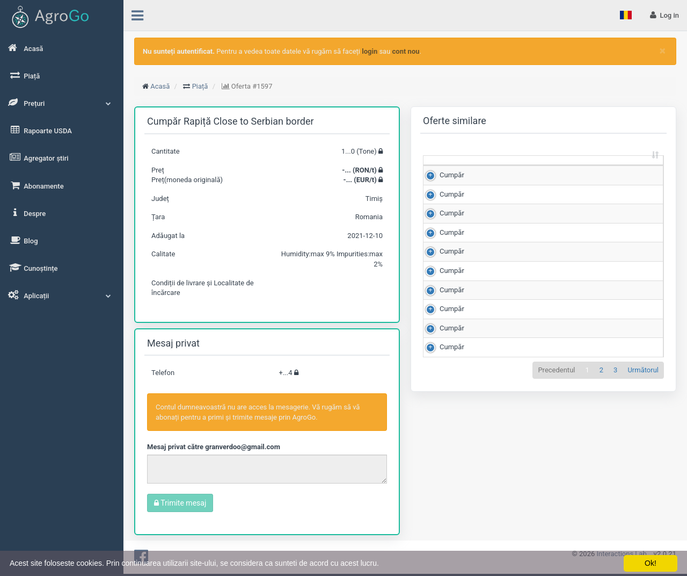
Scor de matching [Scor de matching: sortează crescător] (587, 170)
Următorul (643, 505)
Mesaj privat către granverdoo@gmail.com (213, 447)
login (369, 51)
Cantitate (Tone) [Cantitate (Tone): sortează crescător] (487, 170)
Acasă (160, 86)
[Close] (663, 50)
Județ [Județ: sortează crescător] (635, 175)
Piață (200, 86)
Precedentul (556, 505)
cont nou (406, 51)
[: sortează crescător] (446, 170)
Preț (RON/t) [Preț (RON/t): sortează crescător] (538, 170)
